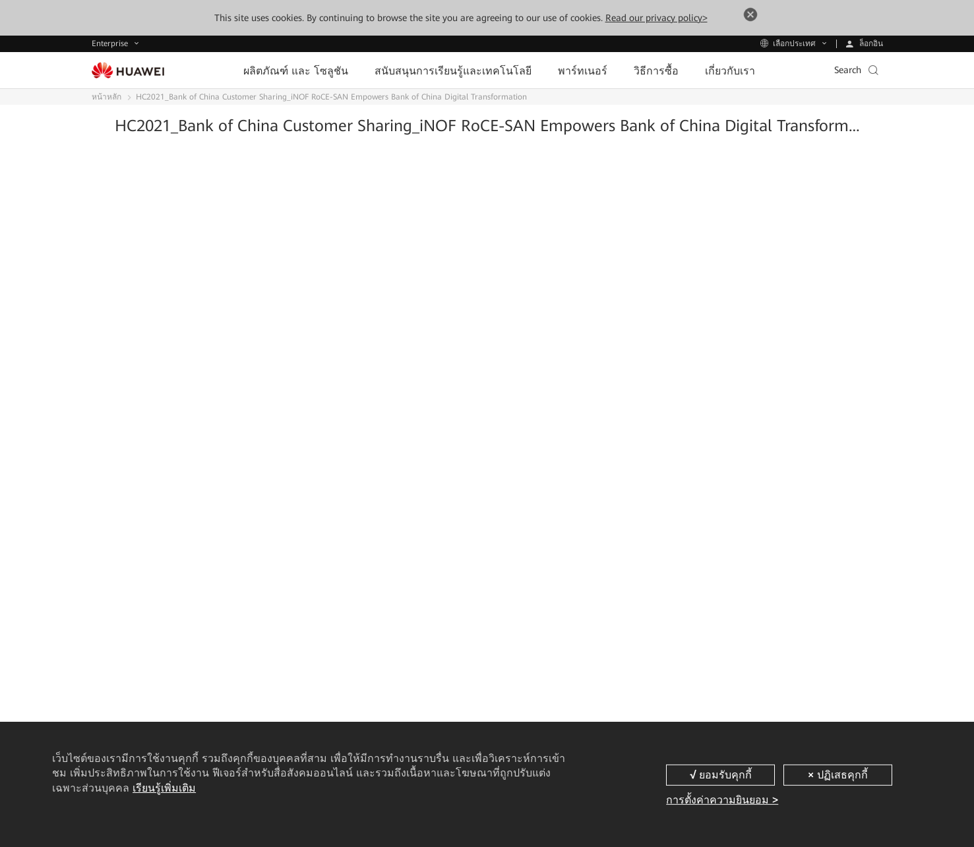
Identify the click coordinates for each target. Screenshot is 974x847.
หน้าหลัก (106, 97)
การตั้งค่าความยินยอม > (722, 800)
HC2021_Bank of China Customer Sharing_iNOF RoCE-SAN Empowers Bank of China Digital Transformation (331, 97)
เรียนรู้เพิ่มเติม (164, 788)
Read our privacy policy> (656, 18)
